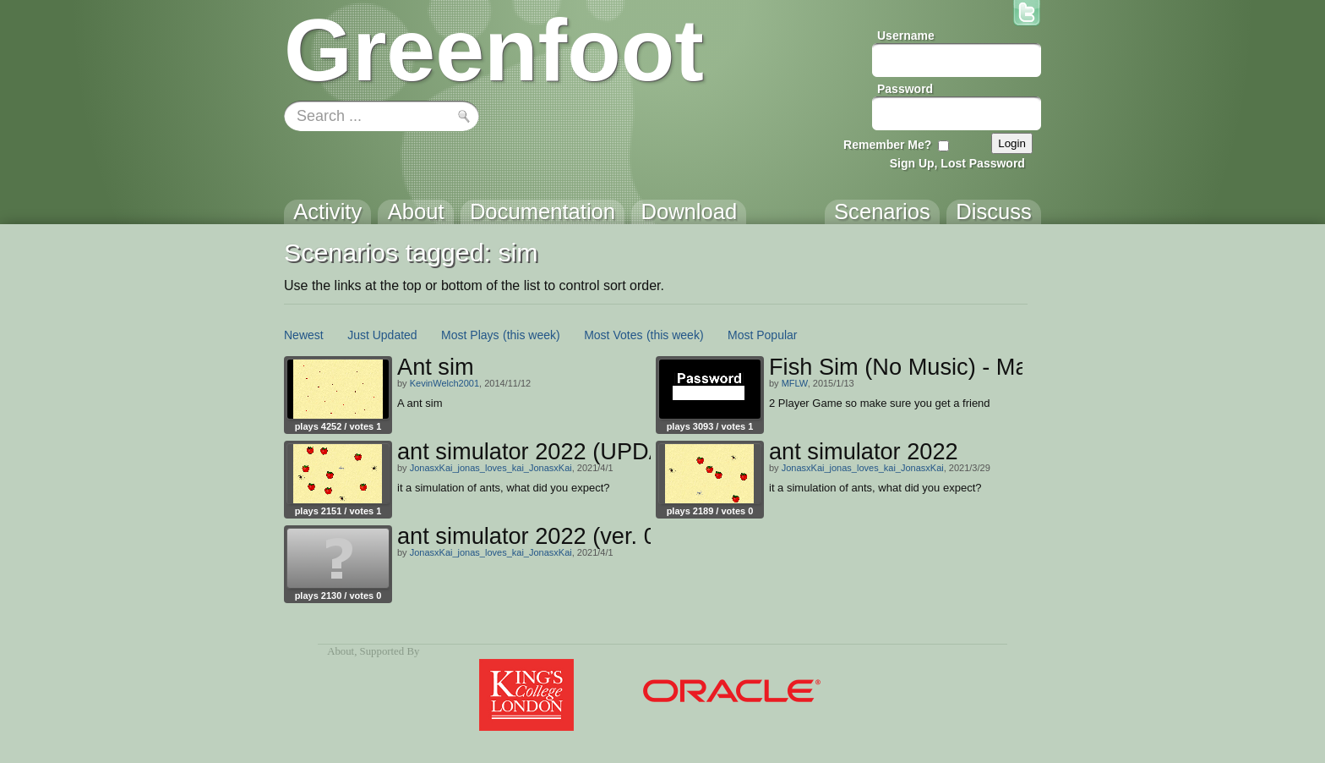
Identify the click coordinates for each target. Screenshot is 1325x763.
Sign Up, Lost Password (957, 163)
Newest (304, 335)
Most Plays (470, 335)
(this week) (531, 335)
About (340, 651)
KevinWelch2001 (444, 383)
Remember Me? (887, 144)
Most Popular (762, 335)
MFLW (795, 383)
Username (906, 35)
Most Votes (613, 335)
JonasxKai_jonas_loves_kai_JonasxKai (491, 468)
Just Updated (382, 335)
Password (905, 89)
